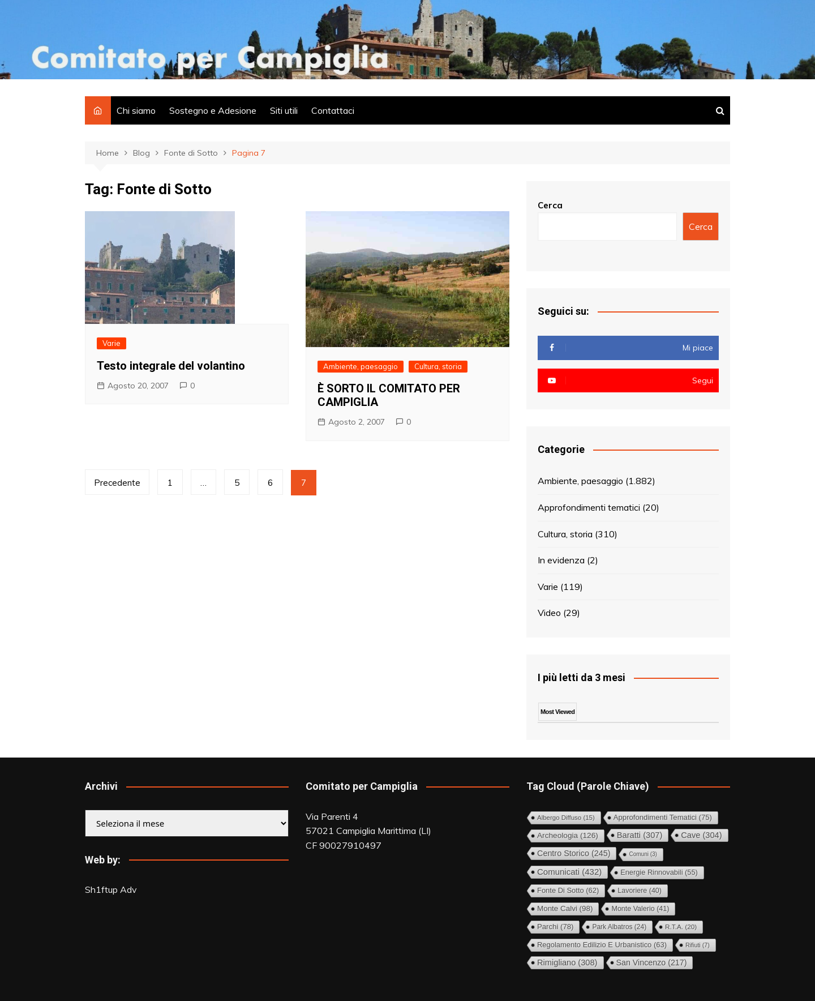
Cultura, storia (438, 366)
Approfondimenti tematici (589, 507)
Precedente (117, 482)
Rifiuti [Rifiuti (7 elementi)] (697, 945)
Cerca (550, 205)
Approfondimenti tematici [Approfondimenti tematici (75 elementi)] (663, 817)
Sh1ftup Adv (111, 889)
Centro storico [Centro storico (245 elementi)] (573, 853)
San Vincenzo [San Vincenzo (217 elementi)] (651, 962)
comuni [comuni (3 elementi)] (643, 854)
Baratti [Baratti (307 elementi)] (640, 835)
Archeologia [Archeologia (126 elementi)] (567, 835)
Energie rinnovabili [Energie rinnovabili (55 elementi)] (659, 872)
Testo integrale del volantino (171, 366)
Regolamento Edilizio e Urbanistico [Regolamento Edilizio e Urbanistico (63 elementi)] (602, 944)
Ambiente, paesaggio (360, 366)
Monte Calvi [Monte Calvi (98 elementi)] (565, 908)
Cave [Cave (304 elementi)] (701, 835)
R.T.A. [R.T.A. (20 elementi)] (681, 926)
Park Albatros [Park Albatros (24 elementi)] (619, 927)
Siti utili (284, 110)
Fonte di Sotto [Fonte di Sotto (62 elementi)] (568, 890)
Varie (111, 343)
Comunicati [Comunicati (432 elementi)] (569, 871)
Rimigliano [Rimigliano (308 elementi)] (567, 962)
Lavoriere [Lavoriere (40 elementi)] (639, 891)
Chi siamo (136, 110)
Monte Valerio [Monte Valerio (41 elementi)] (640, 909)
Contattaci (332, 110)
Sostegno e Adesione (212, 110)
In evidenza (561, 560)
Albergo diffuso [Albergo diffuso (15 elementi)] (566, 817)
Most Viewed (557, 711)
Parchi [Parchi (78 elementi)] (555, 926)
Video (549, 612)
